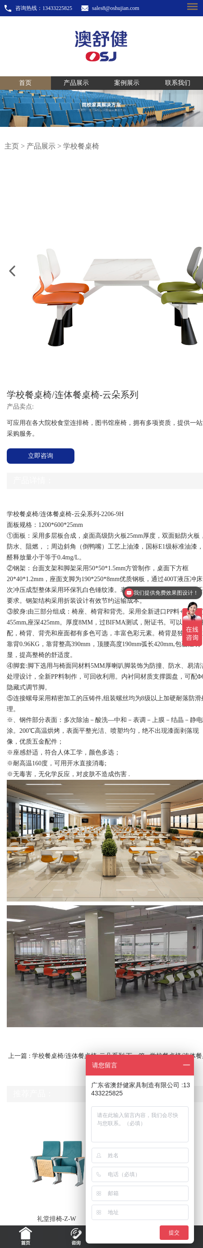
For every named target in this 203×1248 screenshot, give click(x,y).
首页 (25, 82)
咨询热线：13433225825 (43, 8)
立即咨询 (40, 455)
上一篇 (67, 1055)
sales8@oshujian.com (115, 8)
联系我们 (177, 82)
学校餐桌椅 (81, 146)
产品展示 (76, 82)
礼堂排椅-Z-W (56, 1218)
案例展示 (126, 82)
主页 (12, 146)
